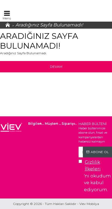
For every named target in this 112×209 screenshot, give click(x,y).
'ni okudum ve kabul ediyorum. (95, 175)
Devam (56, 67)
